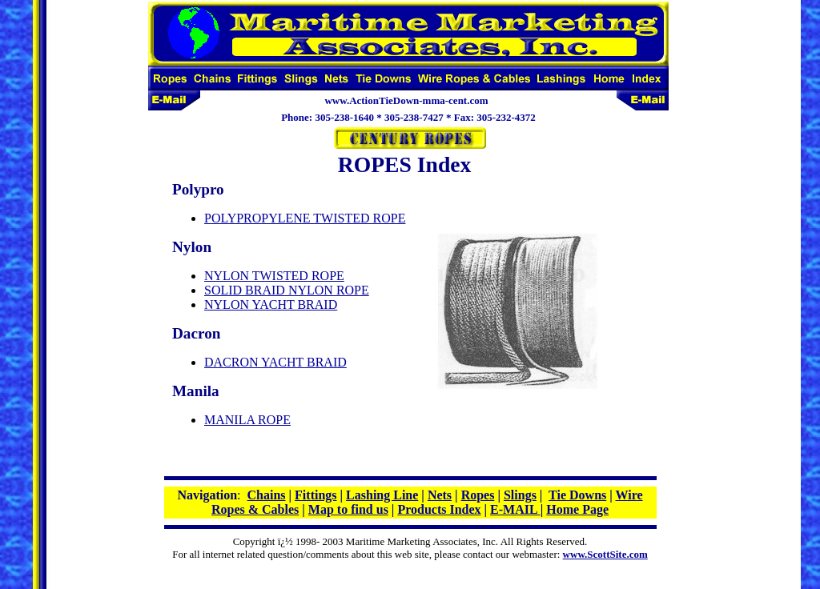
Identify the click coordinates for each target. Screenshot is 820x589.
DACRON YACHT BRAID (275, 362)
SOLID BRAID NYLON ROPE (286, 290)
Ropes (478, 495)
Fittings (315, 495)
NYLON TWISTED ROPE (274, 275)
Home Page (577, 509)
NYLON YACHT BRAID (270, 304)
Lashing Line (382, 495)
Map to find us (348, 509)
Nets (440, 495)
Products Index (438, 509)
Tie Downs (577, 495)
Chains (266, 495)
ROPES (375, 164)
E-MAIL (515, 509)
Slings (520, 495)
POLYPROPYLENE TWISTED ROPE (304, 218)
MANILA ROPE (247, 420)
